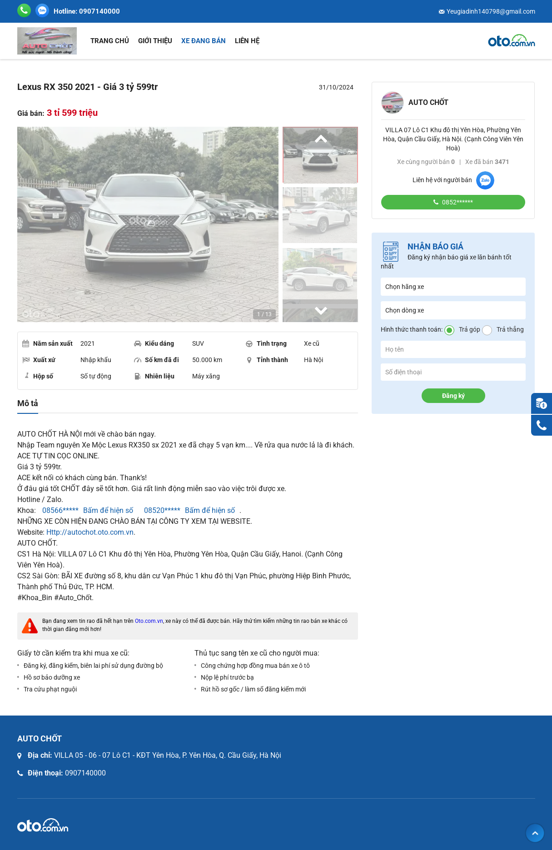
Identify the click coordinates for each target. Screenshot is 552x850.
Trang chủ (109, 41)
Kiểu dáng (154, 343)
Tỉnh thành (267, 359)
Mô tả (27, 403)
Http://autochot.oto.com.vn (90, 532)
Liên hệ (247, 41)
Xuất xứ (38, 359)
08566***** (59, 510)
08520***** (161, 510)
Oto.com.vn (149, 621)
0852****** (457, 202)
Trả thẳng (510, 329)
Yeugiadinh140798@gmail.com (491, 11)
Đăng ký (453, 395)
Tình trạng (266, 343)
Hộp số (37, 376)
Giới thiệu (155, 41)
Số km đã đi (156, 359)
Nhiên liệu (154, 376)
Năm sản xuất (47, 343)
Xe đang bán (203, 41)
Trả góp (469, 329)
